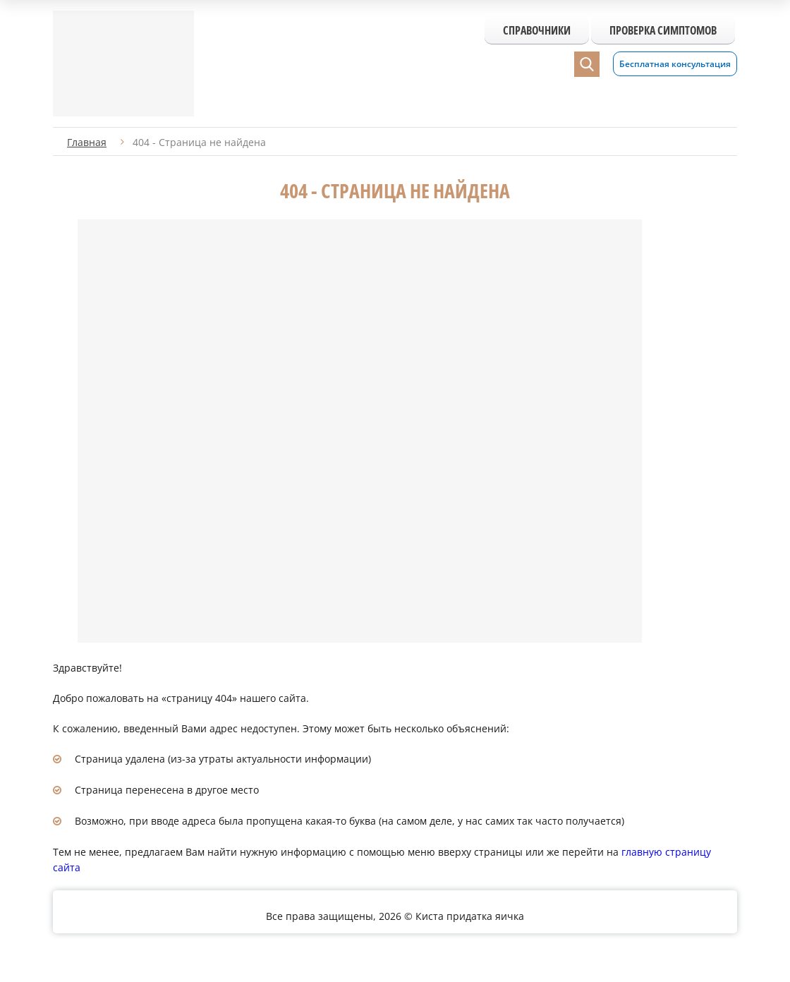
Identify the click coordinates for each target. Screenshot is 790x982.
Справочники (537, 30)
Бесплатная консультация (675, 64)
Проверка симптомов (663, 30)
